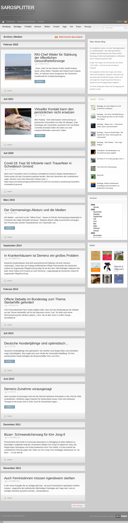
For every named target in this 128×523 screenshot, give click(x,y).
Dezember (107, 212)
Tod (71, 27)
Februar (107, 228)
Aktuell (101, 99)
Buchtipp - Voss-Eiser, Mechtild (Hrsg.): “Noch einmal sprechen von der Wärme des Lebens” (110, 116)
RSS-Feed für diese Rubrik (70, 37)
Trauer (78, 27)
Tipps (65, 27)
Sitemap (41, 22)
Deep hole (100, 175)
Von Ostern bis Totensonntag (106, 167)
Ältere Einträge (77, 506)
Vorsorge (87, 27)
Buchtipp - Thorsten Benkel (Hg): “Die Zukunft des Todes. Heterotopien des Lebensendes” (110, 135)
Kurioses (38, 27)
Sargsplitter (17, 7)
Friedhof (28, 27)
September (107, 216)
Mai (107, 224)
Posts (119, 22)
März (107, 226)
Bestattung (6, 27)
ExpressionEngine (102, 516)
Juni (107, 221)
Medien (47, 27)
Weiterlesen (40, 81)
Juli (107, 219)
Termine (56, 27)
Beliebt (93, 99)
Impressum (11, 22)
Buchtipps (17, 27)
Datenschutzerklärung (26, 22)
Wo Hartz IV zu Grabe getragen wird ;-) (110, 159)
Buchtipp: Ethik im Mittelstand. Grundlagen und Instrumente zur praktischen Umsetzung (108, 185)
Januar (107, 207)
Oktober (107, 214)
